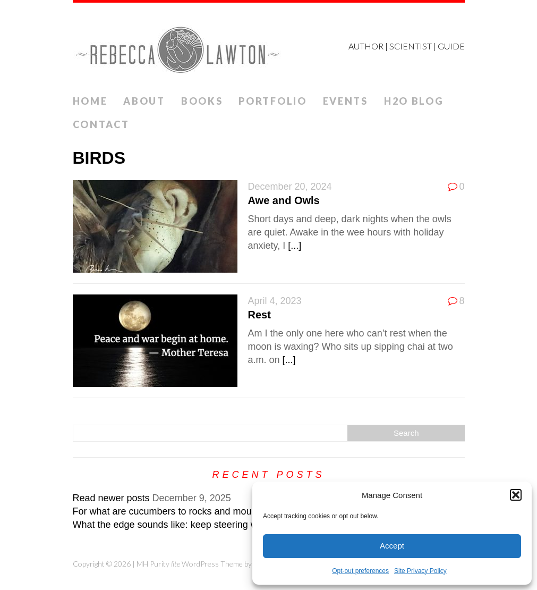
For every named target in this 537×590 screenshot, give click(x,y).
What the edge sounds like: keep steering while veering (189, 524)
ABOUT (144, 101)
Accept (392, 545)
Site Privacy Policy (420, 571)
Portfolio (272, 101)
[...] (294, 245)
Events (345, 101)
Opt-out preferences (360, 571)
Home (90, 101)
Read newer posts (111, 498)
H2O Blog (414, 101)
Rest (259, 315)
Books (202, 101)
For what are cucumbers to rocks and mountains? (178, 511)
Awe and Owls (284, 200)
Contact (101, 124)
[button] (515, 495)
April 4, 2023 (275, 301)
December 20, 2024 (290, 186)
